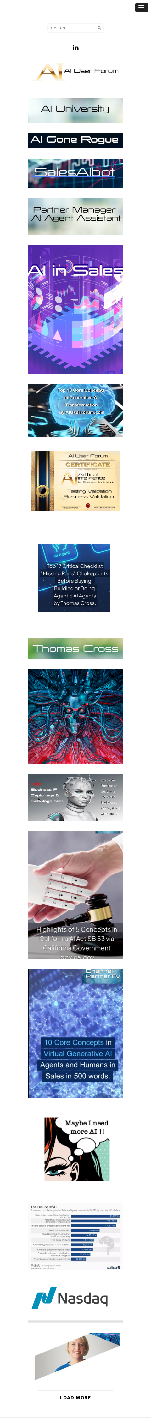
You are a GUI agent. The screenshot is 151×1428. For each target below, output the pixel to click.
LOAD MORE (75, 1398)
